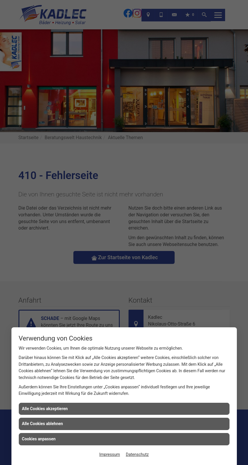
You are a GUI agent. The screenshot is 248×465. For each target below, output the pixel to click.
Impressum (109, 454)
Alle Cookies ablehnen (42, 423)
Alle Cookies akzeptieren (45, 408)
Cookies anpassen (39, 439)
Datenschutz (137, 454)
